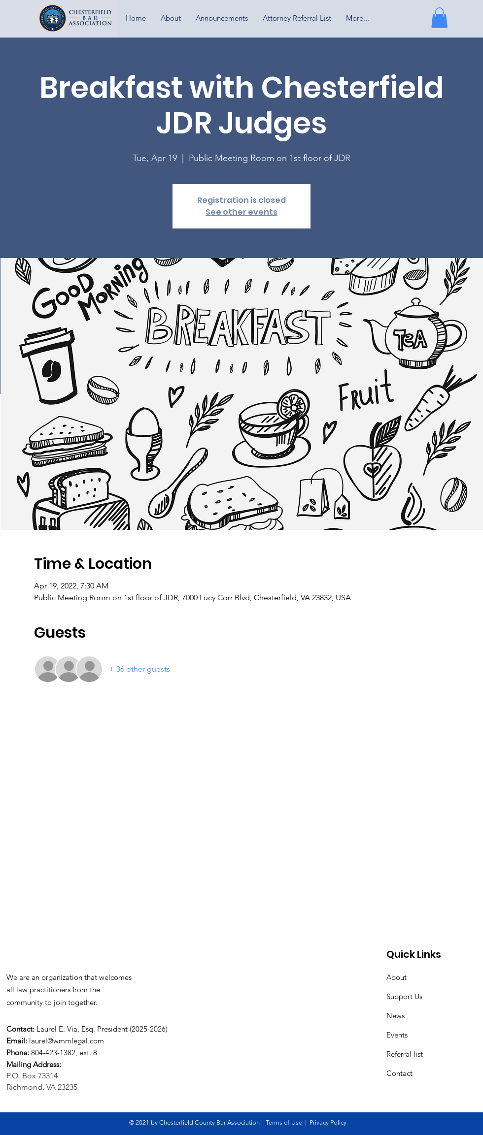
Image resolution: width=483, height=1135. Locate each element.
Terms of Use (284, 1122)
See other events (241, 212)
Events (397, 1034)
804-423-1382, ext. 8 (64, 1052)
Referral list (404, 1054)
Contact (399, 1073)
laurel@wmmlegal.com (66, 1040)
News (395, 1015)
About (396, 977)
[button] (439, 17)
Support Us (404, 996)
